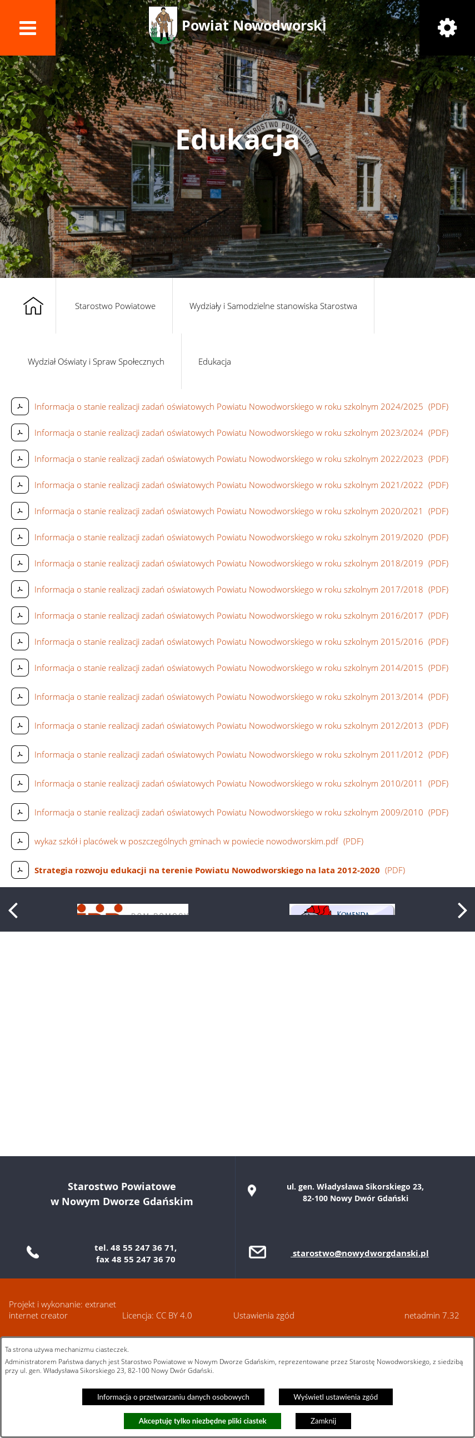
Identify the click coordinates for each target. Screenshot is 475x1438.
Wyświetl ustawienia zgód (335, 1396)
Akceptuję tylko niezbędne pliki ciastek (203, 1420)
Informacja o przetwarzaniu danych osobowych (173, 1396)
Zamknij (323, 1420)
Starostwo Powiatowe (115, 305)
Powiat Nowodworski (254, 25)
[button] (28, 28)
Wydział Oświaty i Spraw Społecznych (96, 361)
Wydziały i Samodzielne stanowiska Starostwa (273, 305)
